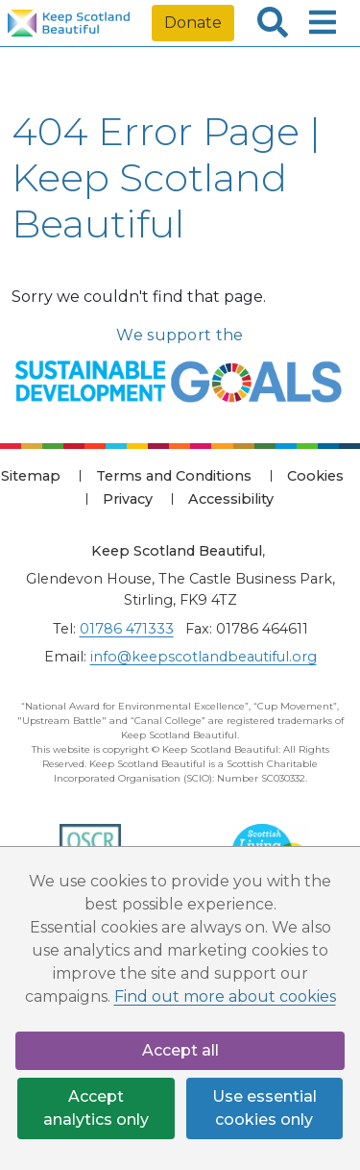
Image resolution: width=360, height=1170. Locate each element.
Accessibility (231, 499)
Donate (193, 22)
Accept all (180, 1050)
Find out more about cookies (225, 996)
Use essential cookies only (264, 1108)
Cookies (315, 476)
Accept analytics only (96, 1108)
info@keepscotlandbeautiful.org (203, 656)
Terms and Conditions (174, 476)
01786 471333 (127, 628)
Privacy (128, 499)
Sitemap (30, 476)
